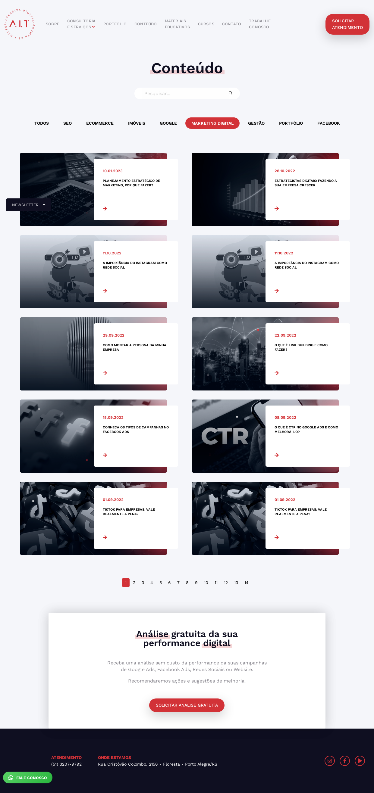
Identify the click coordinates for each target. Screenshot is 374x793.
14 (246, 582)
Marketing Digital (212, 123)
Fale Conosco (27, 777)
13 (236, 582)
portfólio (115, 24)
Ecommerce (100, 123)
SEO (67, 123)
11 (216, 582)
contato (231, 24)
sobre (52, 24)
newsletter (25, 207)
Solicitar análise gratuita (187, 705)
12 (226, 582)
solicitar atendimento (347, 24)
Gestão (256, 123)
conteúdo (145, 24)
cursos (206, 24)
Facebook (328, 123)
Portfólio (291, 123)
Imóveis (136, 123)
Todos (41, 123)
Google (168, 123)
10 (206, 582)
